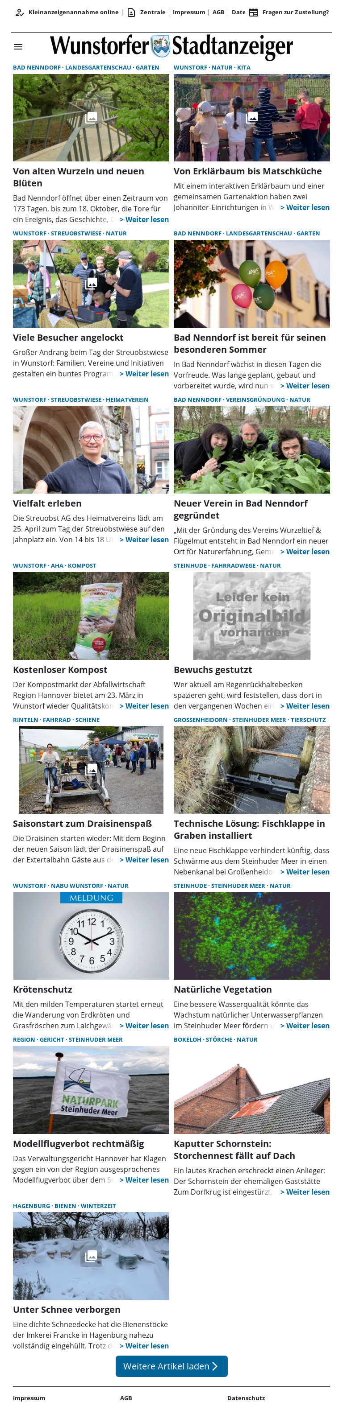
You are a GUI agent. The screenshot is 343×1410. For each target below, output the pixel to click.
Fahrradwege (234, 565)
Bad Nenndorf (37, 67)
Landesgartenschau (99, 67)
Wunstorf (191, 67)
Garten (147, 67)
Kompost (82, 565)
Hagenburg (32, 1206)
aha (58, 565)
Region (25, 1039)
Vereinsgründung (256, 400)
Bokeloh (188, 1039)
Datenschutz (246, 1398)
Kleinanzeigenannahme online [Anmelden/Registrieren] (66, 12)
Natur (223, 67)
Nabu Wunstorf (78, 886)
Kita (244, 67)
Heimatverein (127, 400)
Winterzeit (98, 1206)
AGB (219, 12)
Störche (220, 1039)
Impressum (189, 12)
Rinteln (26, 720)
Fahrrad (57, 720)
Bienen (66, 1206)
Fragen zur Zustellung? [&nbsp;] (288, 12)
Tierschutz (308, 720)
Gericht (53, 1039)
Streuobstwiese (77, 233)
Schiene (87, 720)
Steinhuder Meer (260, 720)
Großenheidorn (201, 720)
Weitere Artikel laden (171, 1366)
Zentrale (146, 12)
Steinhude (191, 565)
